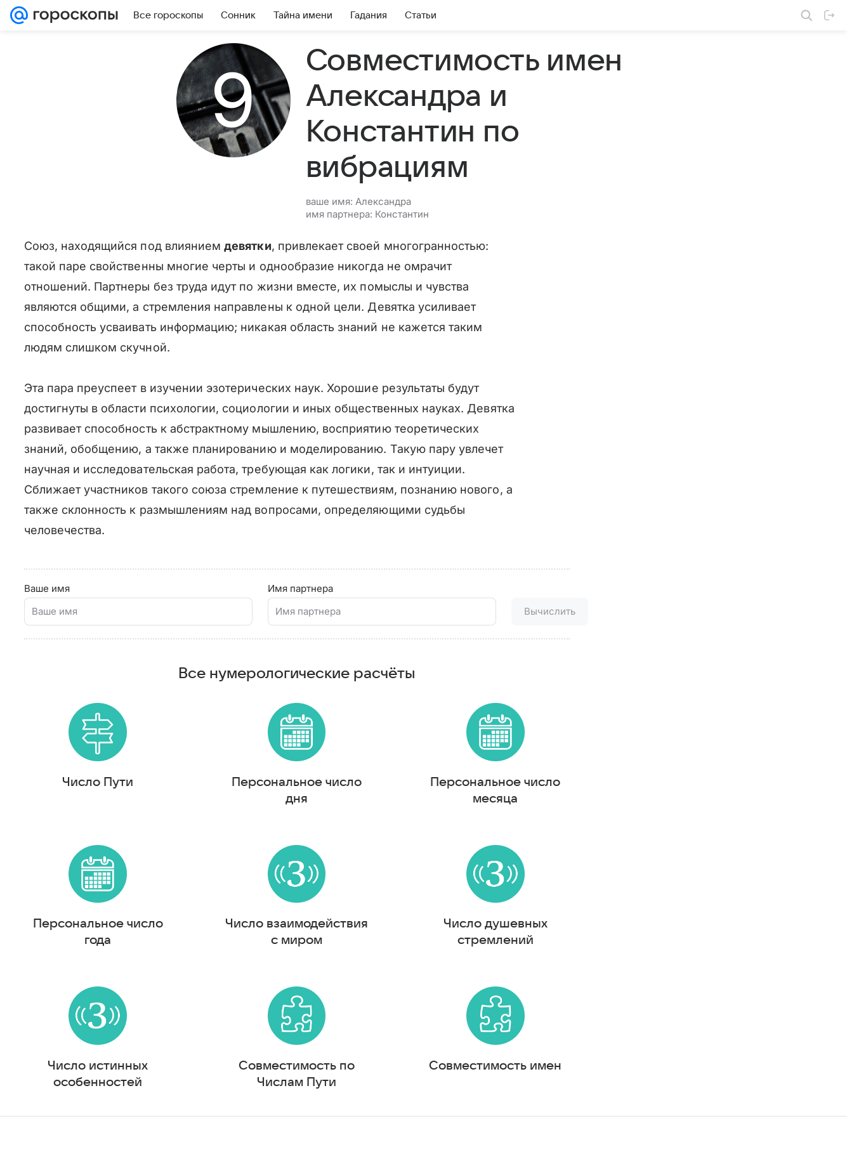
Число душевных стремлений (495, 933)
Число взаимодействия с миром (296, 933)
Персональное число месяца (495, 786)
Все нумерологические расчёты (296, 664)
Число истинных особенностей (98, 1080)
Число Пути (97, 778)
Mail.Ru (26, 1144)
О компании (71, 1144)
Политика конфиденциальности (765, 1144)
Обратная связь (545, 1144)
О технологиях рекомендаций (640, 1144)
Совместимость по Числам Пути (297, 1080)
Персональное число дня (297, 786)
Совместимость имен (495, 1072)
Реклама (120, 1144)
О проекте (339, 1144)
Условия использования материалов (436, 1144)
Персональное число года (98, 933)
